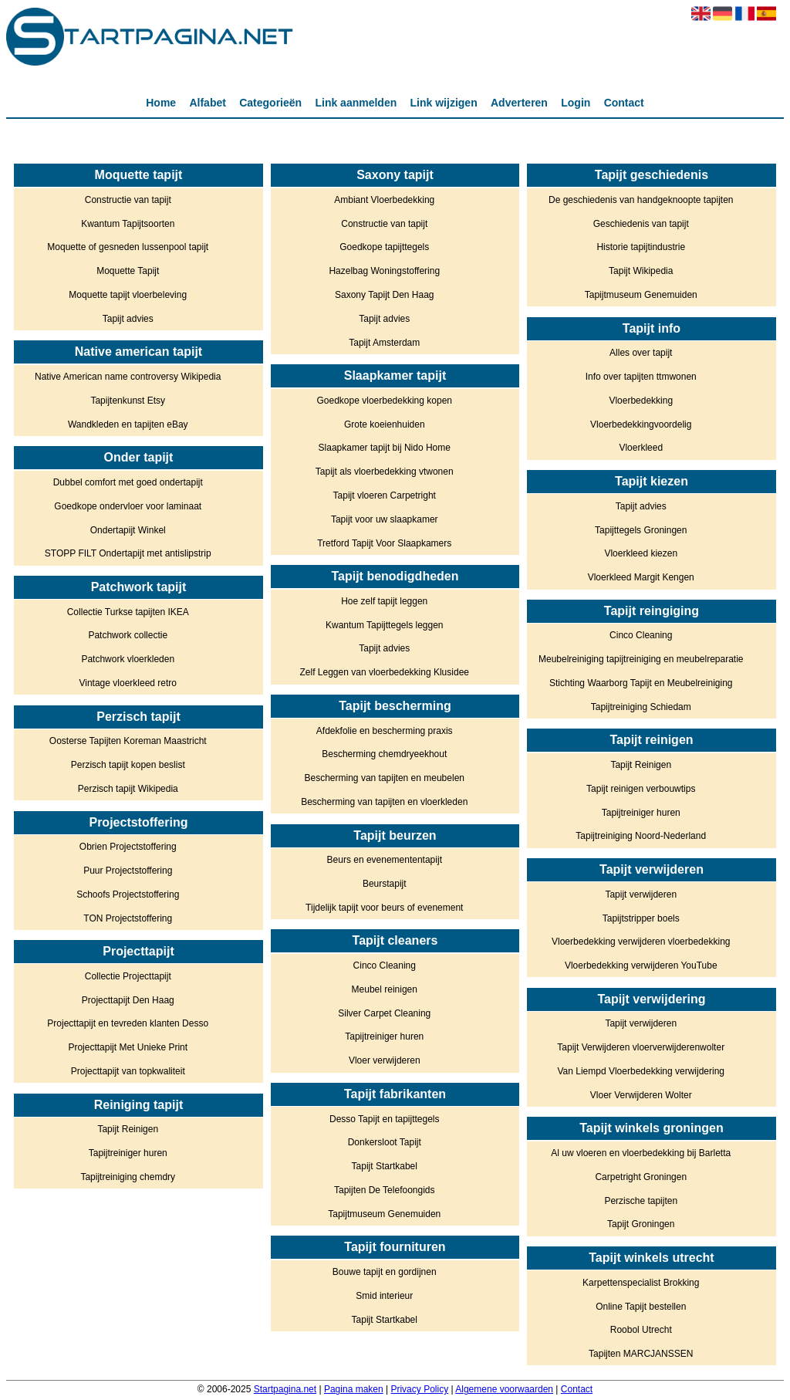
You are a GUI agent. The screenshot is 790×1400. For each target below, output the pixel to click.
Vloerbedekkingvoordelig (640, 424)
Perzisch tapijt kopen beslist (128, 764)
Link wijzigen (444, 102)
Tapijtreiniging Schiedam (641, 707)
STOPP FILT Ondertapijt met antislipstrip (128, 553)
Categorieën (270, 102)
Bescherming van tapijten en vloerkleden (384, 801)
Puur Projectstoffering (127, 870)
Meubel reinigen (384, 989)
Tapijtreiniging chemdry (127, 1177)
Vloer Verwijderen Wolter (641, 1095)
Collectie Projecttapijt (128, 976)
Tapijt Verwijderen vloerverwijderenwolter (640, 1047)
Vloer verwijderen (384, 1060)
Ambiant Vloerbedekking (384, 199)
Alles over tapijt (640, 352)
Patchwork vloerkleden (127, 659)
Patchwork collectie (127, 635)
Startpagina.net (285, 1389)
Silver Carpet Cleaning (384, 1013)
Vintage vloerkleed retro (128, 683)
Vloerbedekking (641, 400)
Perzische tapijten (640, 1200)
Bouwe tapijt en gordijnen (385, 1271)
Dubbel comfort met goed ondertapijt (128, 482)
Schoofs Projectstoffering (127, 894)
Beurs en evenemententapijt (384, 859)
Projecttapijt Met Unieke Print (127, 1047)
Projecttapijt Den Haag (128, 1000)
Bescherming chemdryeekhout (384, 754)
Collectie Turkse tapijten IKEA (128, 612)
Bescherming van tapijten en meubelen (384, 778)
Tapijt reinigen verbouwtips (640, 788)
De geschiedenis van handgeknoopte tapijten (641, 199)
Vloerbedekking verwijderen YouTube (641, 965)
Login (575, 102)
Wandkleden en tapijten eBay (128, 424)
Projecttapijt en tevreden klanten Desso (127, 1023)
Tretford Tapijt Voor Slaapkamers (384, 543)
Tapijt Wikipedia (641, 270)
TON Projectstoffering (127, 918)
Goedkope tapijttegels (384, 247)
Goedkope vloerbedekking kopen (384, 400)
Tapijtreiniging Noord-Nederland (641, 835)
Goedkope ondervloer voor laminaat (127, 506)
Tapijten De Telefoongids (384, 1190)
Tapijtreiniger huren (128, 1153)
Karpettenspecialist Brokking (640, 1282)
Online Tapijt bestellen (641, 1306)
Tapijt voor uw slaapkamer (384, 519)
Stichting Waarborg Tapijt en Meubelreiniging (640, 683)
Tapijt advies (128, 318)
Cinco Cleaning (384, 965)
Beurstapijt (385, 883)
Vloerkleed (641, 447)
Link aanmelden (356, 102)
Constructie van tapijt (128, 199)
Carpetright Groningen (641, 1177)
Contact (624, 102)
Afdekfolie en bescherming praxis (384, 730)
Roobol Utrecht (641, 1329)
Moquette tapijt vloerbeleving (128, 294)
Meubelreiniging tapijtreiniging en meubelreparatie (641, 659)
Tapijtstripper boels (641, 918)
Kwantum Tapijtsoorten (127, 223)
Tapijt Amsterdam (384, 342)
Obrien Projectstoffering (128, 846)
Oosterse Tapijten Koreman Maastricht (128, 741)
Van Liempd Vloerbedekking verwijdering (640, 1071)
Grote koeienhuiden (384, 424)
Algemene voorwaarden (504, 1389)
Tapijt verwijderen (641, 894)
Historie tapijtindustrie (640, 247)
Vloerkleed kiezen (640, 553)
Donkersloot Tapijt (384, 1142)
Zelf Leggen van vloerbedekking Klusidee (384, 672)
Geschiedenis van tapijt (641, 223)
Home (161, 102)
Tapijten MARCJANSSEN (641, 1353)
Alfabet (207, 102)
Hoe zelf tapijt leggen (384, 601)
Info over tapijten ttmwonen (641, 376)
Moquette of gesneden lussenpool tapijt (127, 247)
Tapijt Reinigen (127, 1129)
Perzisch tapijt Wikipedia (128, 788)
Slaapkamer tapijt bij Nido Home (385, 447)
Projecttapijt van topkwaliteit (128, 1071)
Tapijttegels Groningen (641, 530)
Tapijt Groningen (640, 1224)
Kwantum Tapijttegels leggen (385, 625)
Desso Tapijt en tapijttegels (384, 1119)
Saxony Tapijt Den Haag (384, 294)
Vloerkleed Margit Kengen (641, 577)
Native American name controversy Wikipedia (128, 376)
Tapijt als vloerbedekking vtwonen (385, 471)
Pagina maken (353, 1389)
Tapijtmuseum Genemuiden (384, 1214)
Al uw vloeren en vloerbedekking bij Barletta (641, 1153)
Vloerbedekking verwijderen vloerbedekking (641, 941)
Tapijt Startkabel (384, 1166)
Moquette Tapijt (127, 270)
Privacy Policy (419, 1389)
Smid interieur (384, 1295)
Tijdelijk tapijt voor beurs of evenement (384, 907)
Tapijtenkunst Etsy (127, 400)
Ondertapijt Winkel (128, 530)
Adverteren (519, 102)
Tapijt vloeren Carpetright (384, 495)
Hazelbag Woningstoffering (384, 270)
